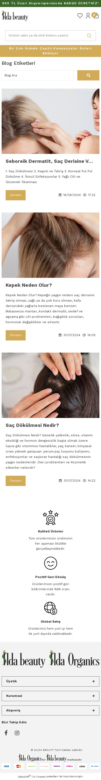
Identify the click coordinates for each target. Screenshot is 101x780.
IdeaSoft (24, 776)
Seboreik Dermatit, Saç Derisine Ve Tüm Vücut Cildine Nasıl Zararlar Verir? (50, 161)
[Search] (50, 35)
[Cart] (96, 15)
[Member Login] (88, 15)
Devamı (16, 195)
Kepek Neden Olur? (29, 285)
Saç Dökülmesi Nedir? (32, 425)
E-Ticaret (39, 776)
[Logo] (15, 15)
